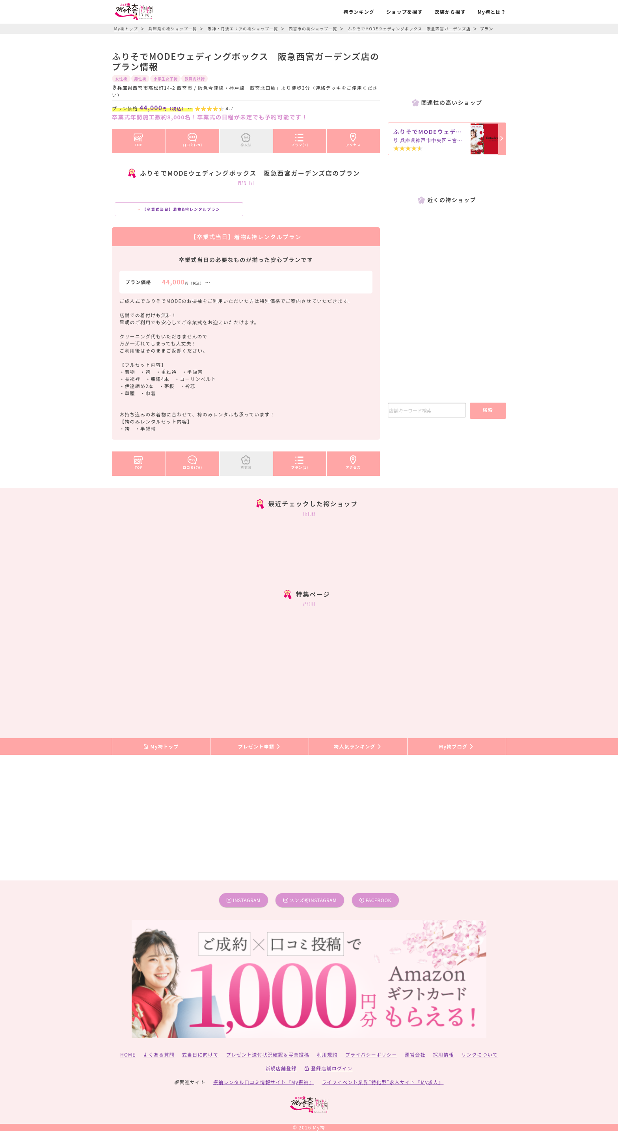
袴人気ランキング (358, 746)
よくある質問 (159, 1054)
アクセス (353, 138)
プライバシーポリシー (371, 1054)
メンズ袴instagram (310, 900)
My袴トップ (161, 746)
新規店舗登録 (280, 1068)
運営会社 (415, 1054)
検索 (487, 409)
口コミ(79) (193, 138)
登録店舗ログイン (328, 1068)
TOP (138, 138)
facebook (375, 900)
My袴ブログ (456, 746)
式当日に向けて (200, 1054)
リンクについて (480, 1054)
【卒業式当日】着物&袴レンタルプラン (179, 209)
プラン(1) (300, 138)
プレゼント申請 (259, 746)
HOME (128, 1054)
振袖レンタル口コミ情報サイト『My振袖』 (263, 1082)
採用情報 (443, 1054)
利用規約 (327, 1054)
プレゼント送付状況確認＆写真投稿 (267, 1054)
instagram (244, 900)
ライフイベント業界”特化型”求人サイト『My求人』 (382, 1082)
